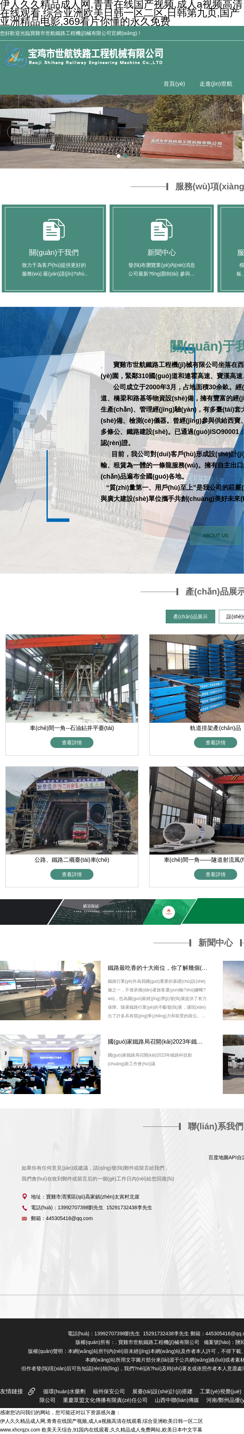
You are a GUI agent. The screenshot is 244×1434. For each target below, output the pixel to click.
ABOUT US (215, 535)
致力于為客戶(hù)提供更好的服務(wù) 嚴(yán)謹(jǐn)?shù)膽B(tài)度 (54, 273)
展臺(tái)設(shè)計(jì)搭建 (162, 1391)
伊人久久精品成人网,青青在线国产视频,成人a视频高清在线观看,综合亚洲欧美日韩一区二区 (101, 1421)
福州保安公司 (109, 1391)
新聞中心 (161, 252)
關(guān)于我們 (54, 252)
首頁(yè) (174, 84)
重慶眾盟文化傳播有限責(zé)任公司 (105, 1400)
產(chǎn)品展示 (190, 616)
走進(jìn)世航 (216, 84)
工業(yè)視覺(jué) (220, 1391)
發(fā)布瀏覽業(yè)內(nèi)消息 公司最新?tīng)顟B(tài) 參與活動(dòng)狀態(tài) (161, 273)
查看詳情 (72, 742)
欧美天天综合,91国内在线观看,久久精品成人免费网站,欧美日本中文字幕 (122, 1430)
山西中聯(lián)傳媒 (177, 1400)
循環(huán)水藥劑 (64, 1391)
